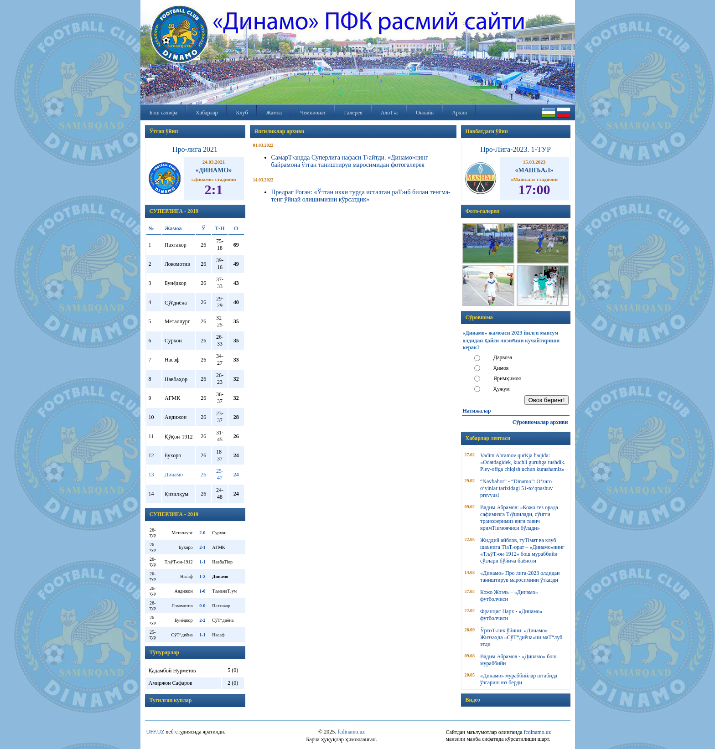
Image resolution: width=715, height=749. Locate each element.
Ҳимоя (500, 368)
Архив (459, 112)
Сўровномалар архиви (540, 422)
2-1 (202, 547)
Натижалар (477, 411)
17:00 (534, 189)
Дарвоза (502, 357)
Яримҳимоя (507, 378)
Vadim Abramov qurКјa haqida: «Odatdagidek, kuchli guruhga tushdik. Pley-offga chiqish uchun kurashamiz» (522, 462)
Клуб (242, 112)
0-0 (202, 605)
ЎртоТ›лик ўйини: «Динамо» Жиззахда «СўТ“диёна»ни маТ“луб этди (521, 637)
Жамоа (274, 112)
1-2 (202, 576)
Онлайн (425, 112)
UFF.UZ (155, 731)
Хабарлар (207, 112)
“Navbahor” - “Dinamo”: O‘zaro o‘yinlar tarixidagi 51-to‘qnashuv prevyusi (516, 488)
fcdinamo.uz (351, 731)
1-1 (202, 561)
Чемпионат (313, 112)
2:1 (214, 189)
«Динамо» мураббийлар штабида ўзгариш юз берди (518, 679)
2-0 (202, 532)
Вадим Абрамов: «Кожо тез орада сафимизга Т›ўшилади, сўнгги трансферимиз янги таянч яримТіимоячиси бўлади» (519, 517)
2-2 (202, 620)
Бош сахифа (163, 112)
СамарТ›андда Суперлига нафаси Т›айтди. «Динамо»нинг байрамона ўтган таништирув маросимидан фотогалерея (349, 161)
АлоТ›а (389, 112)
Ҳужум (501, 389)
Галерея (353, 112)
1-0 (202, 591)
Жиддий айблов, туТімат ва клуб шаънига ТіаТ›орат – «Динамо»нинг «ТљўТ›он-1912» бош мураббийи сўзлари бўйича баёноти (522, 550)
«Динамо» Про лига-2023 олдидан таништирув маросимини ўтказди (520, 576)
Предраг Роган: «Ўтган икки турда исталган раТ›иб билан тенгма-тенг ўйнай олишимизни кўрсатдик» (361, 196)
